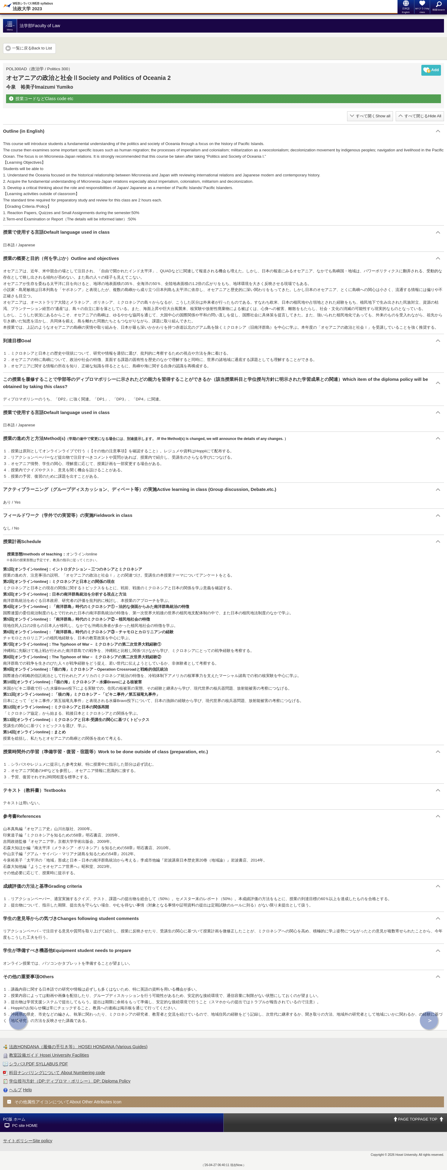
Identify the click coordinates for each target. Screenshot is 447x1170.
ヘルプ (15, 1089)
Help (27, 1089)
